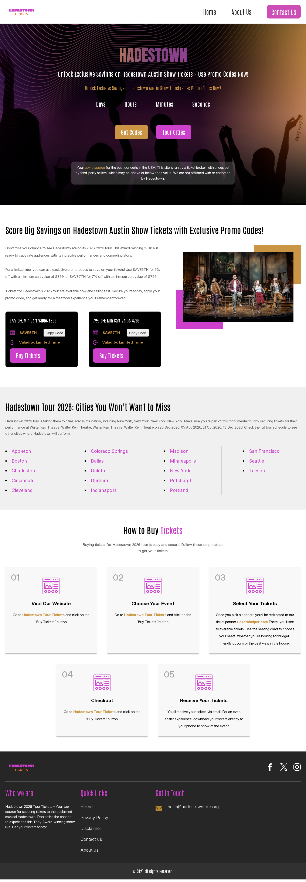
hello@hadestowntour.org (194, 809)
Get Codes (131, 132)
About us (90, 852)
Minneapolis (183, 461)
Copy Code (54, 333)
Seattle (257, 461)
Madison (179, 451)
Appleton (22, 451)
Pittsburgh (181, 481)
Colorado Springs (110, 451)
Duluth (98, 471)
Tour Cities (174, 132)
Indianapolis (104, 491)
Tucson (257, 471)
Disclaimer (91, 831)
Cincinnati (22, 481)
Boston (19, 461)
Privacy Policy (94, 820)
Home (208, 11)
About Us (240, 11)
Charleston (23, 471)
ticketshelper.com (252, 623)
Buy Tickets (28, 356)
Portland (179, 491)
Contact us (91, 841)
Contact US (283, 12)
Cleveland (22, 491)
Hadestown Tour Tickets (43, 616)
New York (180, 471)
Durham (99, 481)
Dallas (97, 461)
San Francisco (264, 451)
